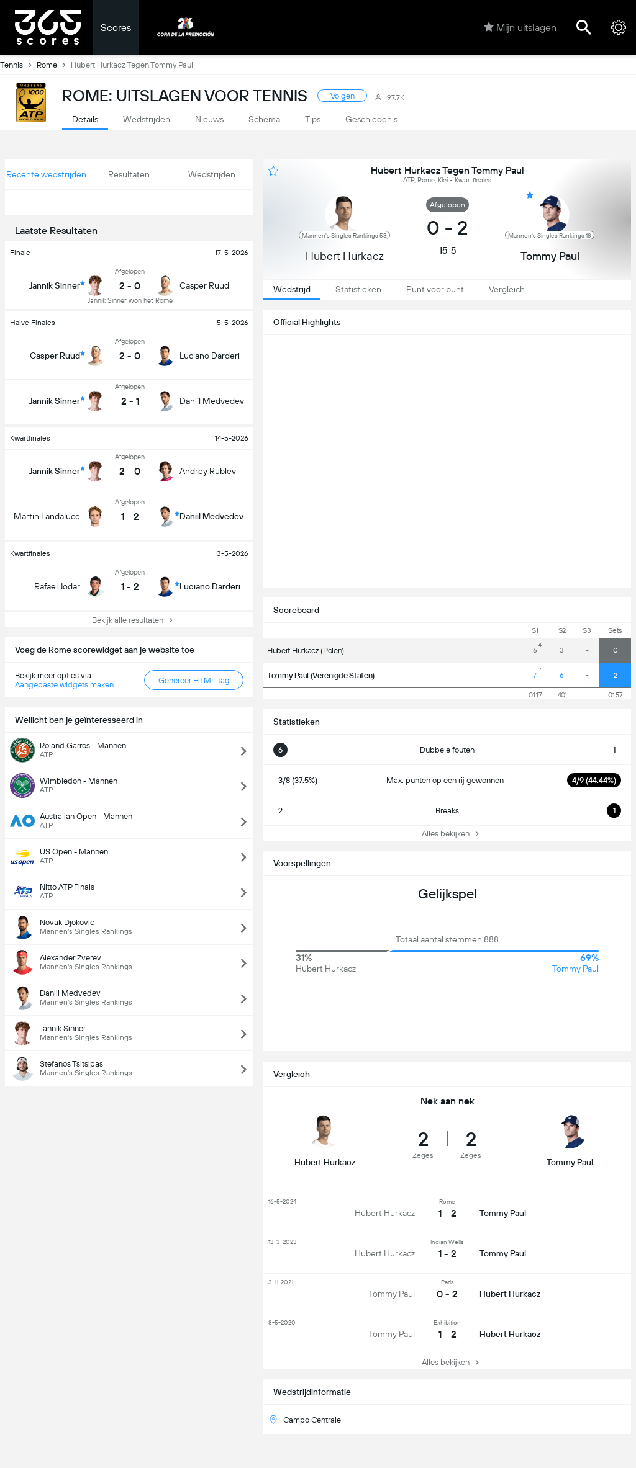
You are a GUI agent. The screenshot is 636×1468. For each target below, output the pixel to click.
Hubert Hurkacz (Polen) (305, 650)
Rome (54, 64)
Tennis (18, 64)
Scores (116, 28)
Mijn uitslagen (520, 27)
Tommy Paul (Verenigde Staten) (321, 675)
